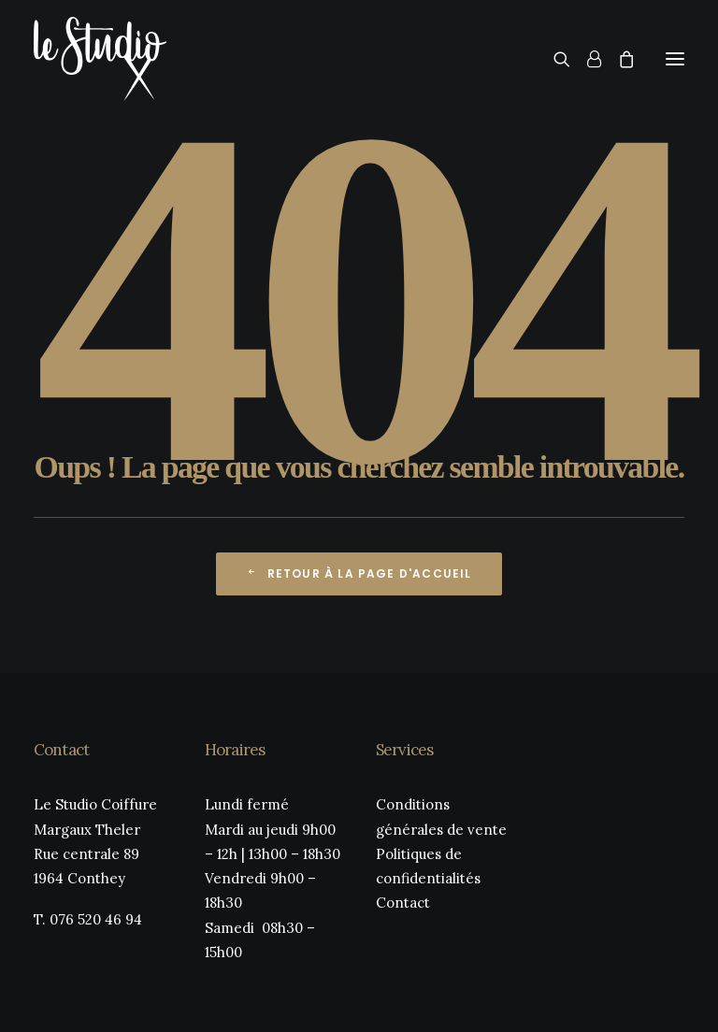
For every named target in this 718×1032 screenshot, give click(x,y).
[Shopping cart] (618, 58)
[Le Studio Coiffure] (100, 59)
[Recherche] (553, 58)
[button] (675, 59)
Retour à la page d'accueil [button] (358, 573)
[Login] (585, 58)
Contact (403, 902)
